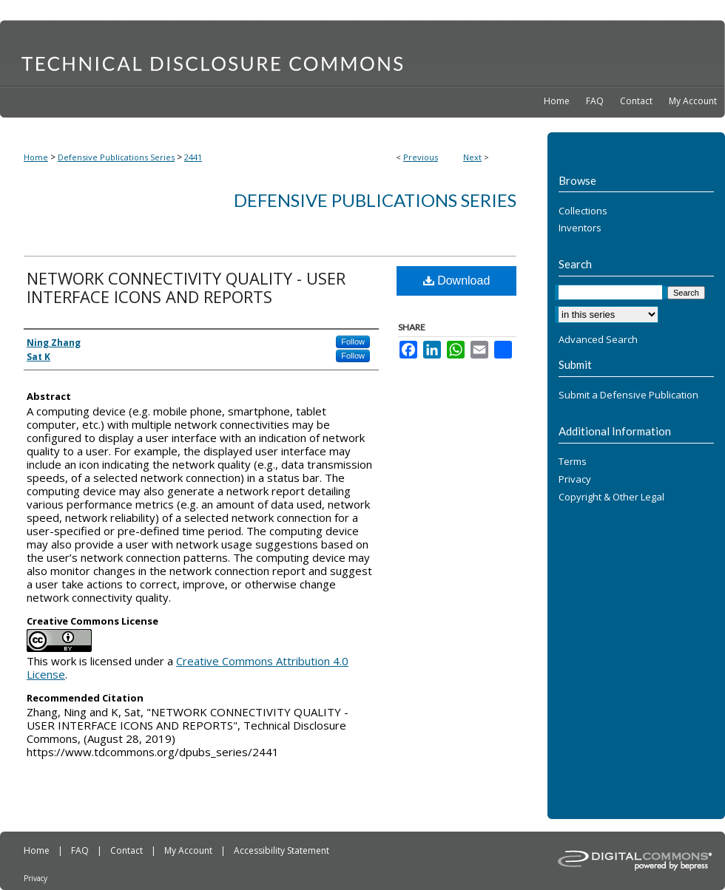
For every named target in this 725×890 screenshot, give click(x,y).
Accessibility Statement (281, 850)
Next (472, 157)
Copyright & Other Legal (611, 497)
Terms (573, 462)
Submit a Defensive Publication (628, 395)
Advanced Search (598, 339)
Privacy (575, 480)
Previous (420, 157)
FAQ (81, 850)
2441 (193, 157)
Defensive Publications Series (116, 157)
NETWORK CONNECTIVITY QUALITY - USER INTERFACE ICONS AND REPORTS (186, 287)
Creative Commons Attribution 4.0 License (187, 667)
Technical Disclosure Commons (362, 52)
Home (36, 157)
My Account (189, 850)
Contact (127, 850)
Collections (583, 211)
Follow (353, 341)
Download (456, 280)
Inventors (580, 228)
